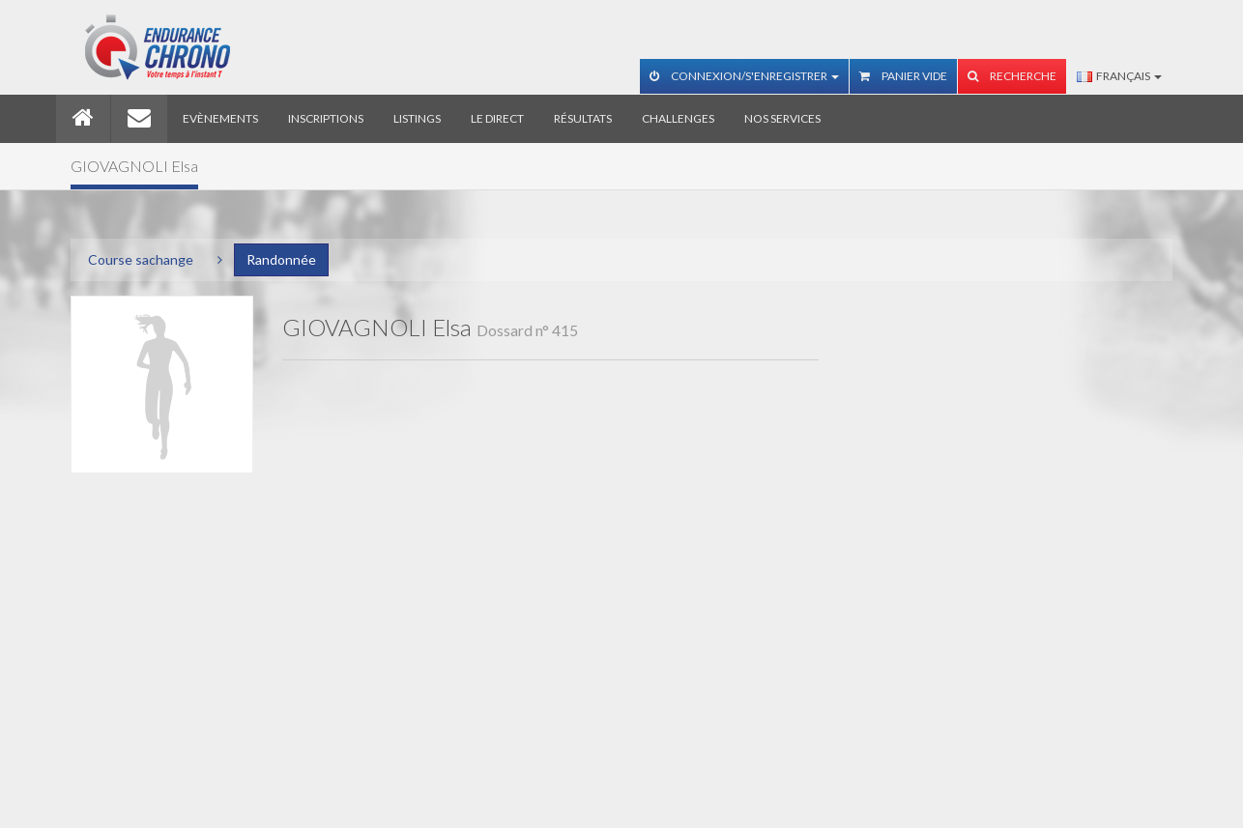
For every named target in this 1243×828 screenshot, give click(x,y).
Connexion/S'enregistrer (744, 76)
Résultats (583, 118)
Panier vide (903, 76)
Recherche (1012, 76)
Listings (417, 118)
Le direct (497, 118)
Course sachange (140, 259)
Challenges (678, 118)
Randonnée (281, 259)
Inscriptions (325, 118)
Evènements (220, 118)
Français (1119, 76)
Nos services (782, 118)
